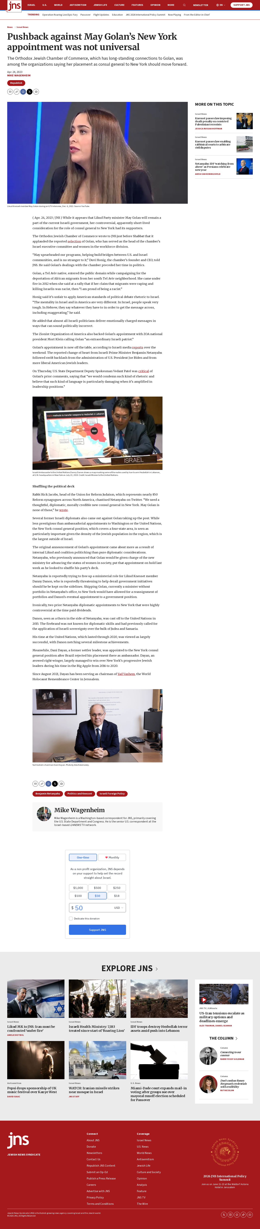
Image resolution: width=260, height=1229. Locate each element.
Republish (16, 83)
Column (224, 1048)
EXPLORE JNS (130, 968)
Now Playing (174, 15)
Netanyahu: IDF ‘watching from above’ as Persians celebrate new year (214, 167)
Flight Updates (101, 15)
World (58, 5)
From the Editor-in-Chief (197, 15)
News (10, 27)
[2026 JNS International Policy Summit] (225, 1152)
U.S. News (135, 1083)
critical (143, 371)
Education (117, 15)
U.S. (44, 5)
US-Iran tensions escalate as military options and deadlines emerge (221, 1017)
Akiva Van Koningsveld (207, 174)
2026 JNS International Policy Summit (224, 1177)
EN (221, 5)
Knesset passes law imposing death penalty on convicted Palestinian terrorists (213, 121)
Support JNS (241, 5)
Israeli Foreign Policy (112, 794)
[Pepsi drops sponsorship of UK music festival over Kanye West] (35, 1060)
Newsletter (200, 5)
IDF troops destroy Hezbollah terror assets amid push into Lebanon (159, 1029)
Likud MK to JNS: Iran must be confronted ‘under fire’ (31, 1029)
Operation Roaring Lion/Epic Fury (60, 15)
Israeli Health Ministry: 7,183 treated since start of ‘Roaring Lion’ (97, 1029)
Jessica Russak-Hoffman (208, 128)
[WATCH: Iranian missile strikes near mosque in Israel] (97, 1060)
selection (74, 241)
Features (137, 5)
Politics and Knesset (80, 794)
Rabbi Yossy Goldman (232, 1059)
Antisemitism (78, 5)
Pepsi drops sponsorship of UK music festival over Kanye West (32, 1090)
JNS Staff (74, 1096)
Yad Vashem (126, 674)
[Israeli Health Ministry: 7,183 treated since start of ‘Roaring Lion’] (97, 999)
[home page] (14, 6)
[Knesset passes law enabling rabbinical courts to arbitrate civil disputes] (245, 144)
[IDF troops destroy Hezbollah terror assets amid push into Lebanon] (159, 999)
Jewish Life (100, 5)
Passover (86, 15)
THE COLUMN (224, 1038)
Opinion (155, 5)
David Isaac (13, 1096)
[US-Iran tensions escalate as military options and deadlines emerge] (223, 994)
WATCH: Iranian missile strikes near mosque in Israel (94, 1090)
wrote (63, 510)
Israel (31, 5)
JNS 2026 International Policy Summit (145, 15)
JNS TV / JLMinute (208, 1008)
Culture (119, 5)
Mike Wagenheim (19, 75)
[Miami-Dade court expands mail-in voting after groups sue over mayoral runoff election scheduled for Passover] (159, 1060)
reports (137, 347)
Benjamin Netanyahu (48, 794)
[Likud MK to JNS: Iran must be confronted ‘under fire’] (35, 999)
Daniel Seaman (223, 1025)
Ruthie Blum (227, 1090)
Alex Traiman (206, 1025)
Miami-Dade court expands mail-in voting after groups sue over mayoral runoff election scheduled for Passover (159, 1094)
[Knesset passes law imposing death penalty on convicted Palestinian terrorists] (245, 121)
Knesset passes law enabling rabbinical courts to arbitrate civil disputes (213, 144)
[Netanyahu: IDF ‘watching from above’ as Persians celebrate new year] (245, 166)
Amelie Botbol (15, 1035)
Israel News (22, 27)
